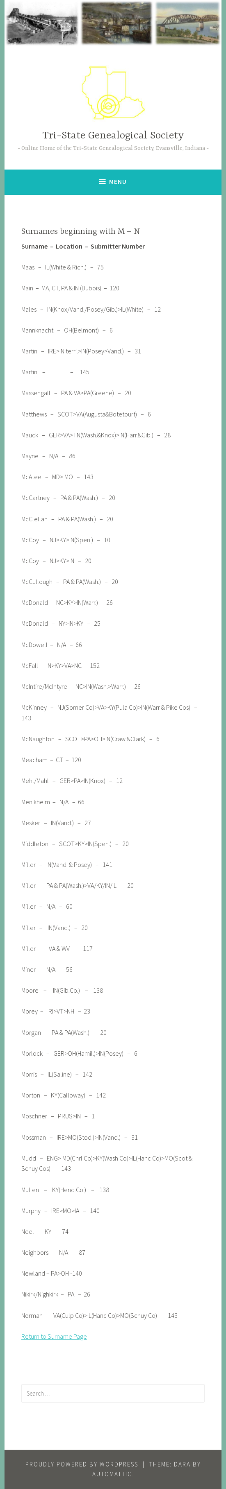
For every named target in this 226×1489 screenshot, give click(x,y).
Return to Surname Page (54, 1336)
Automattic (112, 1474)
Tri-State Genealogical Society (113, 136)
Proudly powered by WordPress (81, 1464)
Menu (118, 182)
